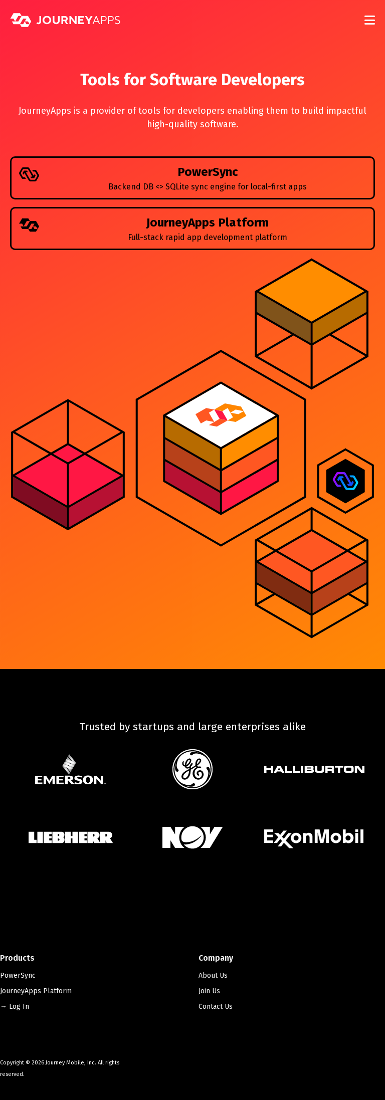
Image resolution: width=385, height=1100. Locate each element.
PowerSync (18, 975)
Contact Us (216, 1006)
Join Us (209, 991)
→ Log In (14, 1006)
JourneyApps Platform (36, 991)
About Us (213, 975)
